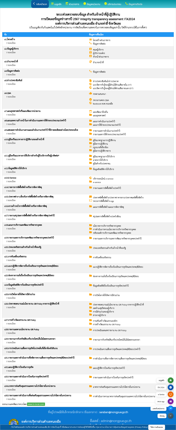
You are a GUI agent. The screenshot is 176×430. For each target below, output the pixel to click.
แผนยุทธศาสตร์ (99, 115)
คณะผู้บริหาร (98, 49)
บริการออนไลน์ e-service (103, 178)
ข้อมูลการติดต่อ (99, 43)
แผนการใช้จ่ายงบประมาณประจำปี (107, 125)
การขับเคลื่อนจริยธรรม (102, 257)
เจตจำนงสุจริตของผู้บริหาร (103, 308)
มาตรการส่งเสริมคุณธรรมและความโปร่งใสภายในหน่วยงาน (116, 387)
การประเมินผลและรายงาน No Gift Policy (109, 330)
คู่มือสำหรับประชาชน (101, 163)
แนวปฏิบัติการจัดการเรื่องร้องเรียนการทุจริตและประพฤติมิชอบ (118, 267)
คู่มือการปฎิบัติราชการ (102, 150)
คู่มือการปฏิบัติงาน (100, 143)
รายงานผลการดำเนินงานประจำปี (106, 130)
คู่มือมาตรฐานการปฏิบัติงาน (104, 140)
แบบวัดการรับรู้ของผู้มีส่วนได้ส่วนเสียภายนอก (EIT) (113, 88)
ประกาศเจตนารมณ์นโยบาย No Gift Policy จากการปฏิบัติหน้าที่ (118, 304)
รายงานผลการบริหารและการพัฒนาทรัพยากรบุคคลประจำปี (117, 238)
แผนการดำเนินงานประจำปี (104, 121)
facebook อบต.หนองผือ (103, 103)
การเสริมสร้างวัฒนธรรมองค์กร (105, 321)
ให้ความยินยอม (156, 427)
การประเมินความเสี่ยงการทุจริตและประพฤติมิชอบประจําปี (116, 349)
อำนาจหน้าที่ (98, 62)
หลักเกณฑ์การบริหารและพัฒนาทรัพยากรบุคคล (112, 233)
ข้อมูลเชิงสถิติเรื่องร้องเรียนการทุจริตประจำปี (111, 285)
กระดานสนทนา (99, 94)
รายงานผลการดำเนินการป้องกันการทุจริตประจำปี (113, 377)
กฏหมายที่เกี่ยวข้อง (100, 147)
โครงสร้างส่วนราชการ (101, 40)
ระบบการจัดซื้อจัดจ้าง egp (103, 201)
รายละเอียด (10, 43)
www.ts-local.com (36, 404)
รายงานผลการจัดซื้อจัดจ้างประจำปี (107, 188)
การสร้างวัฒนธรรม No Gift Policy (106, 324)
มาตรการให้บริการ (100, 160)
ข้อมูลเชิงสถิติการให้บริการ (103, 169)
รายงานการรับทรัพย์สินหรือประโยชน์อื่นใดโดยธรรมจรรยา (116, 339)
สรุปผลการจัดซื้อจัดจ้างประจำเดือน (107, 216)
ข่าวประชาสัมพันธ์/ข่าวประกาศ (105, 81)
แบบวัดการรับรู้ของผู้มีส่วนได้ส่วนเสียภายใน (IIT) (112, 84)
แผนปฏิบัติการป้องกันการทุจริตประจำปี (109, 368)
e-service (97, 182)
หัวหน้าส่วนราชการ (101, 56)
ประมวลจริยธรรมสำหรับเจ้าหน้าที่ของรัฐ (109, 248)
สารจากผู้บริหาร (99, 315)
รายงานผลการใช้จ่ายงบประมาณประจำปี (109, 134)
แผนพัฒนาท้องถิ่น (100, 112)
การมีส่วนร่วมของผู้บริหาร (103, 311)
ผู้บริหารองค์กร (99, 53)
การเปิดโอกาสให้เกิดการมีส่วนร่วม (106, 295)
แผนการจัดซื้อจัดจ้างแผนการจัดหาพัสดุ (108, 207)
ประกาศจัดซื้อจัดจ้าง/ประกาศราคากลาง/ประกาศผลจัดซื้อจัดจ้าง (118, 197)
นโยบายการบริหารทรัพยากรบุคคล (107, 226)
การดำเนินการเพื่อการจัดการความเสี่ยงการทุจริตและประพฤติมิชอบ (120, 358)
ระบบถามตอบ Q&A (101, 100)
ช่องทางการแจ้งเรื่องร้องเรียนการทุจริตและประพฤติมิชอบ (116, 276)
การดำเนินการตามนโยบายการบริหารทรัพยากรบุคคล (114, 229)
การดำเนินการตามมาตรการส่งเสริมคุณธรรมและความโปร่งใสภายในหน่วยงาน (124, 396)
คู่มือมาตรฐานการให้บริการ (104, 156)
